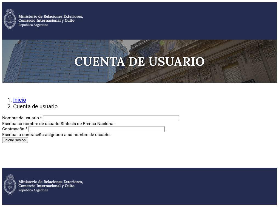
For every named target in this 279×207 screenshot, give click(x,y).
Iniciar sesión (15, 140)
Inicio (19, 99)
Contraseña (14, 128)
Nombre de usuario (22, 117)
